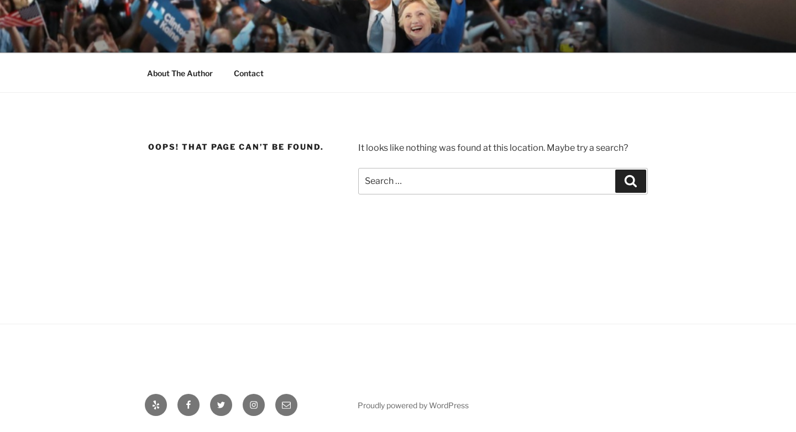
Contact (249, 73)
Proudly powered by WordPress (413, 405)
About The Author (180, 73)
